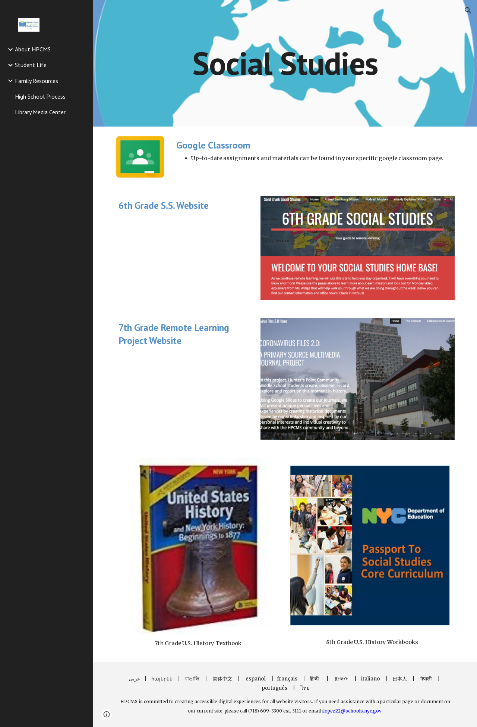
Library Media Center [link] (40, 112)
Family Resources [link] (36, 81)
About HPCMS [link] (33, 49)
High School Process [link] (40, 96)
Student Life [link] (31, 64)
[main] (285, 63)
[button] (468, 10)
